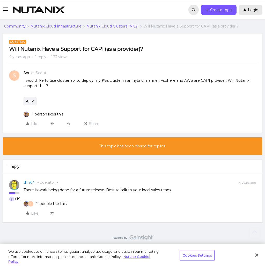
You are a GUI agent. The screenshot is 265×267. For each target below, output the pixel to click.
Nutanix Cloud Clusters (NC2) (112, 26)
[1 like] (43, 114)
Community (15, 26)
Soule (29, 73)
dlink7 (29, 182)
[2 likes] (45, 204)
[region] (132, 255)
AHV (30, 101)
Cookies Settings (197, 255)
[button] (6, 11)
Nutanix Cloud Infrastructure (56, 26)
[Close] (256, 255)
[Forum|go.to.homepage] (39, 10)
